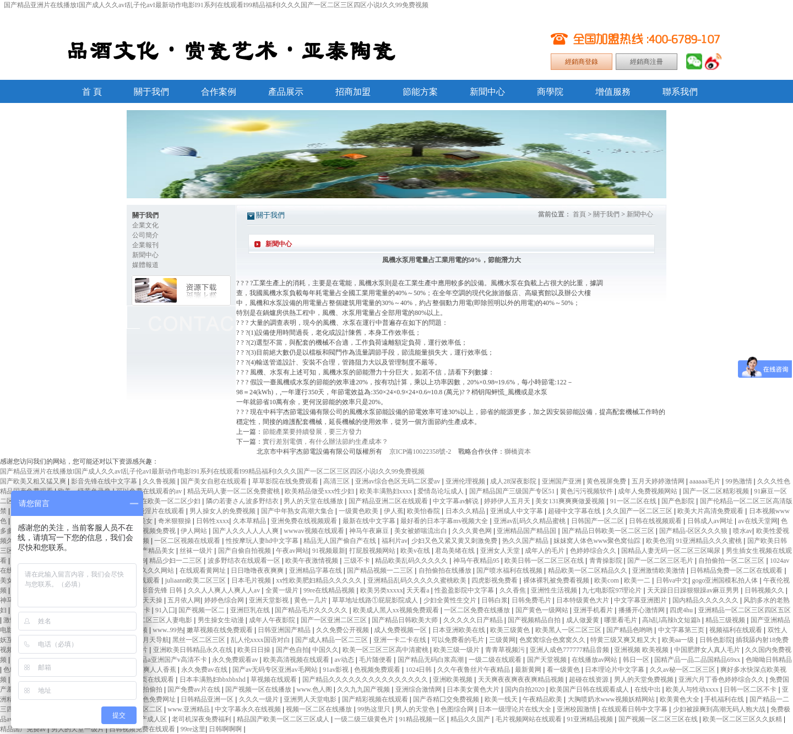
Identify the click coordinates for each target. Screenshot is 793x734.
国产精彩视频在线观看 (376, 699)
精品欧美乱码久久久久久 (412, 560)
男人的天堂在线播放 (314, 501)
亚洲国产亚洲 (562, 481)
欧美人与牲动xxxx (693, 689)
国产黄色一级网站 (542, 610)
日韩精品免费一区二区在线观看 (737, 570)
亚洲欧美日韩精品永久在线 (193, 650)
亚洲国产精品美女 (149, 550)
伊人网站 (195, 531)
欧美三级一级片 (457, 650)
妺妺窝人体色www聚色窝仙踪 (597, 541)
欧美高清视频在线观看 (297, 660)
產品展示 (285, 91)
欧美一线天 (502, 699)
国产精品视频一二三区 (381, 570)
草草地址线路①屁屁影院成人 (376, 600)
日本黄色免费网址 (150, 699)
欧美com (607, 580)
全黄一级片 (282, 590)
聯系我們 (680, 91)
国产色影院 (678, 501)
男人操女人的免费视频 (223, 511)
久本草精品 (250, 521)
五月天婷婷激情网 (659, 481)
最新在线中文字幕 (370, 521)
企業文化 (145, 225)
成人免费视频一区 (401, 630)
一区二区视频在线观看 (188, 541)
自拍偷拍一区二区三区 (732, 560)
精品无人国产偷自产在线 (340, 541)
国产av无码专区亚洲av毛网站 (275, 669)
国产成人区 (151, 719)
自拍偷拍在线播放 (446, 570)
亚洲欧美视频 (453, 679)
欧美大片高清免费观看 (711, 511)
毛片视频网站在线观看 (529, 719)
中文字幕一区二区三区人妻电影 (147, 620)
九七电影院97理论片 (612, 590)
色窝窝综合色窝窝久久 (553, 640)
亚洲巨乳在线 (250, 610)
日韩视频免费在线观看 (143, 729)
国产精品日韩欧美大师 (405, 620)
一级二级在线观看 (496, 660)
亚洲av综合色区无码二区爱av (398, 481)
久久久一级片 (259, 699)
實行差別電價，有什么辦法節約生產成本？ (325, 441)
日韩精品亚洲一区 (208, 699)
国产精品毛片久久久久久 (312, 610)
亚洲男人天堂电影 (311, 699)
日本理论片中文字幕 (615, 669)
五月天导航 (152, 640)
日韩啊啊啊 (226, 729)
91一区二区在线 (634, 501)
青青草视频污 (505, 650)
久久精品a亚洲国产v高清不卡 (164, 660)
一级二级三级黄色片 (364, 719)
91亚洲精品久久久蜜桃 (709, 541)
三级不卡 (358, 560)
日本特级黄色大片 (583, 600)
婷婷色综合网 (225, 600)
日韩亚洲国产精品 (285, 630)
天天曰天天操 (143, 600)
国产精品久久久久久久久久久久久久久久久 (366, 679)
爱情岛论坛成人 (441, 491)
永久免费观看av (235, 660)
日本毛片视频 (252, 580)
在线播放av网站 (595, 660)
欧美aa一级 (679, 640)
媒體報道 (145, 265)
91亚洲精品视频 (591, 719)
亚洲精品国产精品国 (527, 531)
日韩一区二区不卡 (751, 689)
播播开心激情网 (642, 610)
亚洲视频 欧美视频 (642, 650)
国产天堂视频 (547, 660)
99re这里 (193, 729)
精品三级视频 (726, 620)
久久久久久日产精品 (473, 620)
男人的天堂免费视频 (644, 679)
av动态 (344, 660)
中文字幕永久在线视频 (249, 709)
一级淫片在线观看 (159, 511)
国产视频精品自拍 (535, 620)
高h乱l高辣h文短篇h (672, 620)
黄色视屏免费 (607, 481)
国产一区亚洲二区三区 (334, 620)
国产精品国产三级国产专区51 (513, 491)
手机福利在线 (725, 699)
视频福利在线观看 (736, 630)
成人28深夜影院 (514, 481)
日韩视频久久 (765, 590)
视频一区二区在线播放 (320, 709)
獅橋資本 (517, 451)
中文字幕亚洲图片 (641, 600)
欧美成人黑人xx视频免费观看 (397, 610)
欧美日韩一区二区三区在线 (544, 560)
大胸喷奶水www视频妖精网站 (612, 699)
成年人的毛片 (545, 550)
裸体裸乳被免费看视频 (557, 580)
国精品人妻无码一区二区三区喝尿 (671, 550)
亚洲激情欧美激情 (659, 570)
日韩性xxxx (212, 521)
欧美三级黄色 (510, 630)
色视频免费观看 (378, 669)
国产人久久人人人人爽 (246, 531)
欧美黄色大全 (680, 699)
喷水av (742, 531)
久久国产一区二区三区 (640, 511)
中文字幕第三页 (682, 630)
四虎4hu (682, 610)
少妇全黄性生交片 (450, 600)
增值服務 (613, 91)
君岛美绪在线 (455, 550)
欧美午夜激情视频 (312, 560)
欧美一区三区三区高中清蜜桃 (386, 650)
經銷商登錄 (581, 62)
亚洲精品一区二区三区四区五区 (744, 610)
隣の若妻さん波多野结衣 (243, 501)
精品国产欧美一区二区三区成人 (284, 719)
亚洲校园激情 (577, 709)
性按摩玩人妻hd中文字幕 (263, 541)
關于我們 (151, 91)
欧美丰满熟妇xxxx (387, 491)
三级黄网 (502, 640)
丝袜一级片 (197, 550)
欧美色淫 (659, 541)
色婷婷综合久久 (594, 550)
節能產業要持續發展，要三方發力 (312, 432)
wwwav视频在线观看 (314, 531)
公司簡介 (145, 235)
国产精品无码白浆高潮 (431, 660)
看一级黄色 (564, 669)
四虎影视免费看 (495, 580)
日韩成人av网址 (711, 521)
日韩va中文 (672, 580)
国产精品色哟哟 (630, 630)
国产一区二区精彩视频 (717, 491)
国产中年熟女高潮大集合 (298, 511)
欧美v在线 (416, 550)
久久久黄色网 (472, 531)
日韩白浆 (494, 600)
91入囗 (165, 610)
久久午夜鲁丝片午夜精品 (474, 669)
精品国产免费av (23, 729)
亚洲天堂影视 (269, 600)
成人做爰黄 (583, 620)
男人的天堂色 (416, 709)
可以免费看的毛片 (458, 640)
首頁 (579, 214)
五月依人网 (183, 600)
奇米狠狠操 (175, 521)
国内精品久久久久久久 (706, 600)
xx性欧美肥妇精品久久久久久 (319, 580)
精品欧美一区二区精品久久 (588, 570)
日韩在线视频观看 (656, 521)
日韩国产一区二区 (598, 521)
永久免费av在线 (205, 669)
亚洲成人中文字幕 (517, 511)
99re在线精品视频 (329, 590)
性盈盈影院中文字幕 (465, 590)
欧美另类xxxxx (381, 590)
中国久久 (325, 650)
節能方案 (420, 91)
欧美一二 (638, 580)
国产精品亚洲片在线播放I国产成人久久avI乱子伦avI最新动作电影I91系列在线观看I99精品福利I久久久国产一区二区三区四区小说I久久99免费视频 (216, 5)
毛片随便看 (376, 660)
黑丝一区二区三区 (199, 640)
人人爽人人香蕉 (154, 669)
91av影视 (336, 669)
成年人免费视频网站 (648, 491)
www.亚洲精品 (189, 709)
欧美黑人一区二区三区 (569, 630)
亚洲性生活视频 (555, 590)
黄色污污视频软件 (587, 491)
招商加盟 (353, 91)
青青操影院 (606, 560)
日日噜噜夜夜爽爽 (258, 570)
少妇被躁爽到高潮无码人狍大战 (720, 709)
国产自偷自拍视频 (245, 550)
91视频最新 (328, 550)
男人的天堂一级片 (78, 729)
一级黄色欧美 (359, 511)
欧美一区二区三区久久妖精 (743, 719)
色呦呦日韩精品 (769, 660)
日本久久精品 (466, 511)
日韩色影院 (715, 640)
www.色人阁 (315, 689)
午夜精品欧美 (543, 699)
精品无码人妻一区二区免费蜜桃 (234, 491)
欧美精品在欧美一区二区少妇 (158, 501)
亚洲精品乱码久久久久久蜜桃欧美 (417, 580)
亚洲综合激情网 (419, 689)
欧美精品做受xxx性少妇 (320, 491)
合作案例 (218, 91)
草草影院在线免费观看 (286, 481)
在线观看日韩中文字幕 (635, 709)
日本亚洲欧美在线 (459, 630)
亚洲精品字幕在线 (316, 570)
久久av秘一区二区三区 (683, 669)
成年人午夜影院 (273, 620)
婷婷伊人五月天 (508, 501)
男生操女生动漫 (222, 620)
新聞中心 (487, 91)
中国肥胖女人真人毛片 (708, 650)
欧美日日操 (254, 650)
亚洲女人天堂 (501, 550)
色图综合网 (458, 709)
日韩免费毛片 (532, 600)
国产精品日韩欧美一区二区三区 (609, 531)
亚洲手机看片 (594, 610)
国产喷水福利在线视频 (510, 570)
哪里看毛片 (621, 620)
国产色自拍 (292, 650)
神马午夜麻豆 (369, 531)
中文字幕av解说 (456, 501)
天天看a (418, 590)
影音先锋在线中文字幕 (105, 481)
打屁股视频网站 (373, 550)
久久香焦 (513, 590)
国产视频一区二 (202, 610)
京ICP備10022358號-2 (420, 451)
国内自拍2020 (525, 689)
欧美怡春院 (424, 511)
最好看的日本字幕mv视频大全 (445, 521)
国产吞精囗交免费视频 (447, 699)
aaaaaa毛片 (705, 481)
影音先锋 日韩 (162, 590)
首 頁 (92, 91)
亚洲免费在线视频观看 (305, 521)
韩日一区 (637, 660)
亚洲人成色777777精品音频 (570, 650)
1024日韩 (419, 669)
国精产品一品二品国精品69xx (698, 660)
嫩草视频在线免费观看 (220, 630)
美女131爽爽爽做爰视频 (570, 501)
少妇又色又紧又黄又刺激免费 (455, 541)
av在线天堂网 (757, 521)
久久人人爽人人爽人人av (225, 590)
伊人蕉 (394, 511)
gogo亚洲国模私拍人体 (725, 580)
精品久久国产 (471, 719)
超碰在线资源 (589, 679)
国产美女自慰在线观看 (214, 481)
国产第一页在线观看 (145, 679)
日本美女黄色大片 (474, 689)
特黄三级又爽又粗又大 (624, 640)
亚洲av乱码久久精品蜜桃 (530, 521)
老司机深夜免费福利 (202, 719)
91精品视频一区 (423, 719)
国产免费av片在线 (194, 689)
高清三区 (337, 481)
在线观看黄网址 (203, 570)
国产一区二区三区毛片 (661, 560)
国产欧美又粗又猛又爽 (34, 481)
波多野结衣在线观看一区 (245, 560)
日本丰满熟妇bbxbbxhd (213, 679)
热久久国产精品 (526, 541)
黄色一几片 (311, 600)
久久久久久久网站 (148, 570)
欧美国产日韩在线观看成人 (590, 689)
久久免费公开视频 (343, 630)
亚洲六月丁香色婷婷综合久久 (722, 679)
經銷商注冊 (646, 62)
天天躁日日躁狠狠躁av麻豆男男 (694, 590)
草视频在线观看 (274, 679)
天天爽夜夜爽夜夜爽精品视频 (522, 679)
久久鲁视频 (160, 481)
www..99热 (168, 630)
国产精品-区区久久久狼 (694, 531)
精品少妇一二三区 (176, 560)
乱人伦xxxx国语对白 (261, 640)
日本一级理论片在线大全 (516, 709)
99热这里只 (374, 709)
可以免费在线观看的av (149, 491)
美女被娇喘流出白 (421, 531)
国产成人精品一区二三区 (332, 640)
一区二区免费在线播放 (478, 610)
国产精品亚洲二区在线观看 (389, 501)
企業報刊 (145, 245)
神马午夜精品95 (477, 560)
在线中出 (648, 689)
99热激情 (740, 481)
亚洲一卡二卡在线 (400, 640)
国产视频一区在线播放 (259, 689)
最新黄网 (529, 669)
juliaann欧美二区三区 (196, 580)
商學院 (550, 91)
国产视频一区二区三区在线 (658, 719)
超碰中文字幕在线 (575, 511)
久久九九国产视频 (364, 689)
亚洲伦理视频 (466, 481)
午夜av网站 (292, 550)
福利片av (395, 541)
